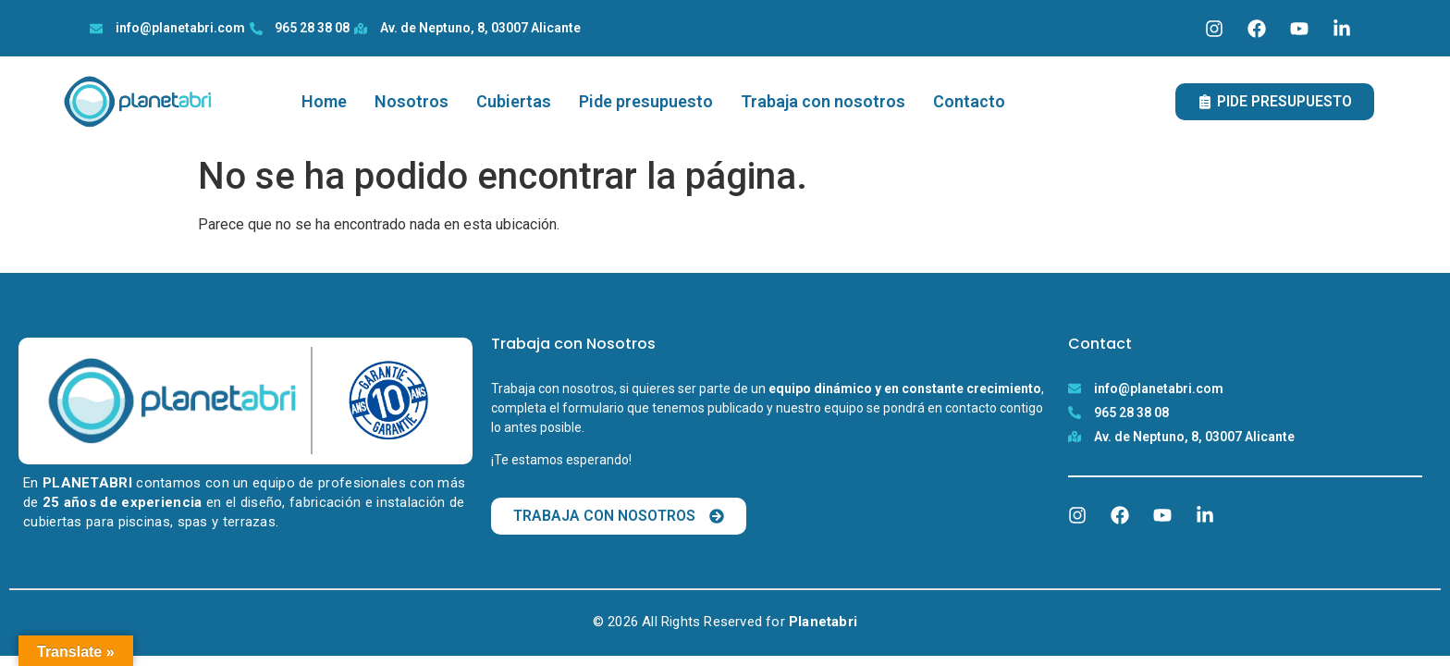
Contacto (969, 101)
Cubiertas (513, 101)
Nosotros (412, 101)
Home (324, 101)
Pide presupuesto (646, 101)
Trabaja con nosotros (823, 101)
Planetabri (823, 621)
